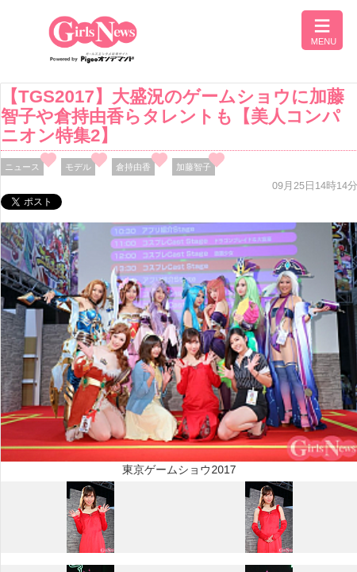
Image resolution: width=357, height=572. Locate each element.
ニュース (22, 167)
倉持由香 (133, 167)
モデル (78, 167)
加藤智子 (193, 167)
